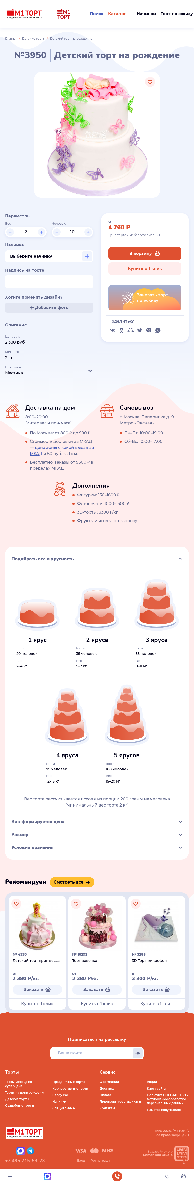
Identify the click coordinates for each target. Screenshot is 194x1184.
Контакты (107, 1108)
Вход (81, 1160)
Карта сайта (156, 1088)
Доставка (107, 1088)
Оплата (105, 1095)
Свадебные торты (19, 1105)
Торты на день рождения (25, 1092)
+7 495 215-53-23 (25, 1160)
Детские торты (33, 38)
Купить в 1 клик (145, 268)
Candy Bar (60, 1095)
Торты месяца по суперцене (18, 1084)
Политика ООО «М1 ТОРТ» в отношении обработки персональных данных (167, 1099)
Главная (11, 38)
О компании (109, 1082)
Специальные (63, 1108)
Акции (152, 1082)
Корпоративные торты (70, 1088)
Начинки (59, 1101)
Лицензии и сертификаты (120, 1101)
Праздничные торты (68, 1082)
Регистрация (101, 1160)
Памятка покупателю (164, 1110)
